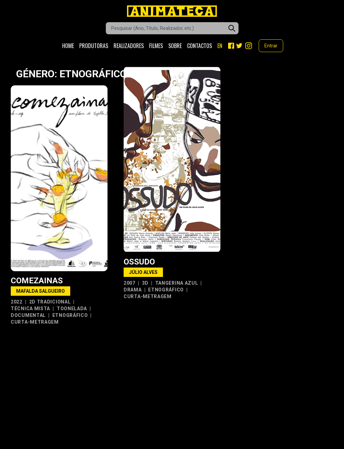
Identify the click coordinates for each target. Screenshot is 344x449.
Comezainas (37, 280)
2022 (17, 301)
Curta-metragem (35, 322)
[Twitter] (239, 45)
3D (145, 283)
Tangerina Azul (176, 283)
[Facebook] (231, 45)
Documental (28, 315)
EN (219, 45)
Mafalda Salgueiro (40, 291)
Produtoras (93, 45)
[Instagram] (248, 45)
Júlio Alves (143, 272)
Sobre (175, 45)
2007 (129, 283)
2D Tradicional (50, 301)
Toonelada (72, 308)
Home (68, 45)
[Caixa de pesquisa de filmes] (172, 28)
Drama (133, 289)
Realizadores (129, 45)
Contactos (199, 45)
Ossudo (139, 262)
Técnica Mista (30, 308)
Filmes (156, 45)
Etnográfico (70, 315)
